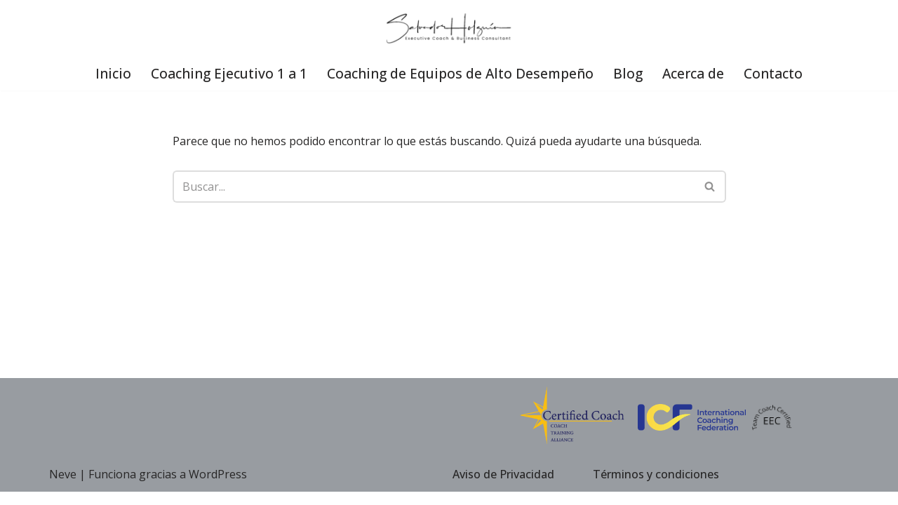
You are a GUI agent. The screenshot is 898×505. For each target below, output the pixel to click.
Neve (62, 487)
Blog (628, 73)
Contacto (774, 73)
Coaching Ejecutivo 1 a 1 (228, 73)
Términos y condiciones (656, 486)
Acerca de (694, 73)
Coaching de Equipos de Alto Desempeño (460, 73)
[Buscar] (434, 186)
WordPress (218, 487)
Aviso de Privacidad (503, 486)
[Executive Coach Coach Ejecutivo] (449, 28)
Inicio (112, 73)
